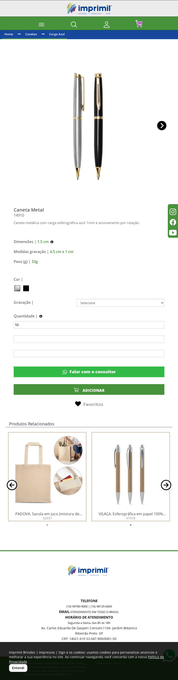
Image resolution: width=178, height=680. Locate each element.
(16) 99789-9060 (77, 606)
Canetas (31, 34)
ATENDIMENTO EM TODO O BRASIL (94, 612)
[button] (162, 125)
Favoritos (89, 404)
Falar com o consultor (89, 372)
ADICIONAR (89, 390)
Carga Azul (57, 34)
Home (8, 34)
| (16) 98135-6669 (100, 606)
